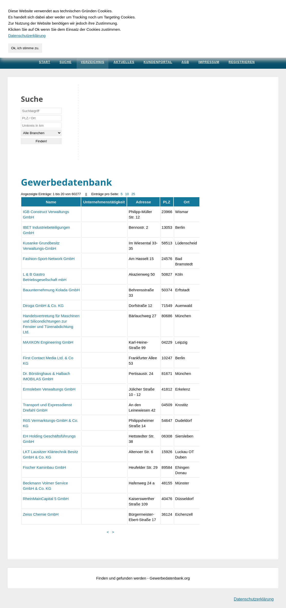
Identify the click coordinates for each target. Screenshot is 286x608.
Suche (65, 62)
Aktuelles (124, 62)
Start (44, 62)
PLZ (166, 202)
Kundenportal (158, 62)
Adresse (143, 202)
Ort (187, 202)
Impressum (208, 62)
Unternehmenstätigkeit (104, 202)
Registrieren (242, 62)
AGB (185, 62)
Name (51, 202)
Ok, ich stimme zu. (25, 48)
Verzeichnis (92, 62)
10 (127, 194)
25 (133, 194)
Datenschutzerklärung (254, 599)
